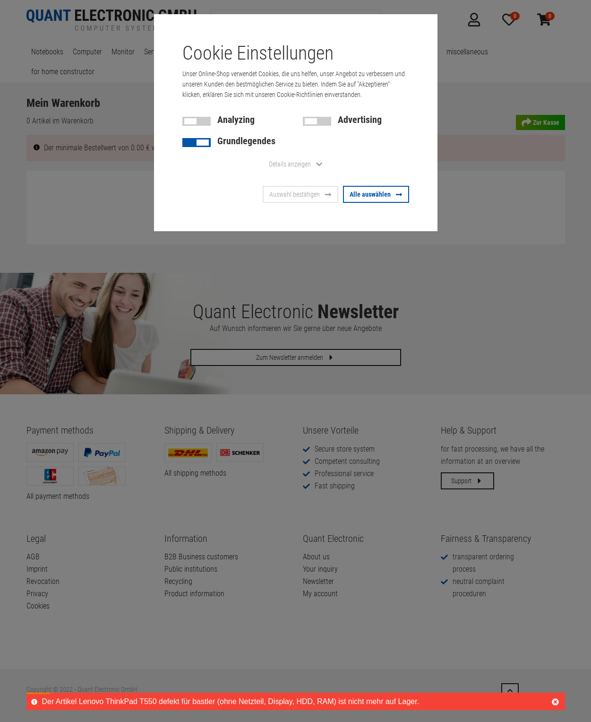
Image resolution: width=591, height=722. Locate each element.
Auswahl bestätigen (300, 194)
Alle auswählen (376, 194)
